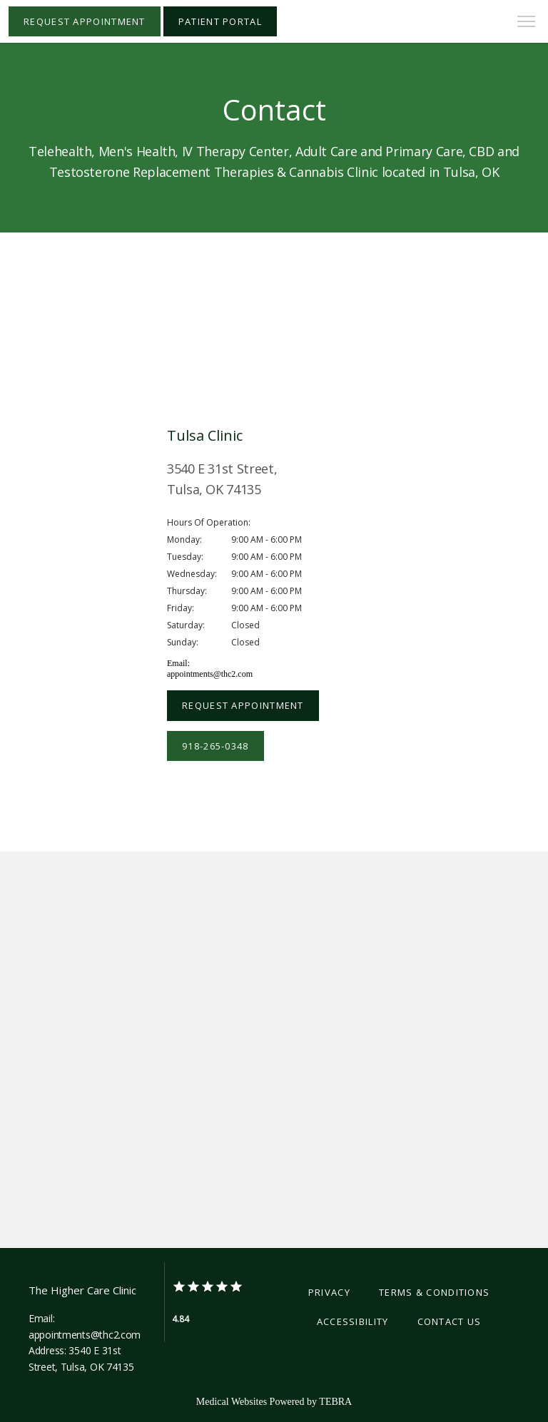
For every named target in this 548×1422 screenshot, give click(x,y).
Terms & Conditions (434, 1292)
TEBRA (335, 1401)
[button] (526, 23)
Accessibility (353, 1321)
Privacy (329, 1292)
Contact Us (449, 1321)
